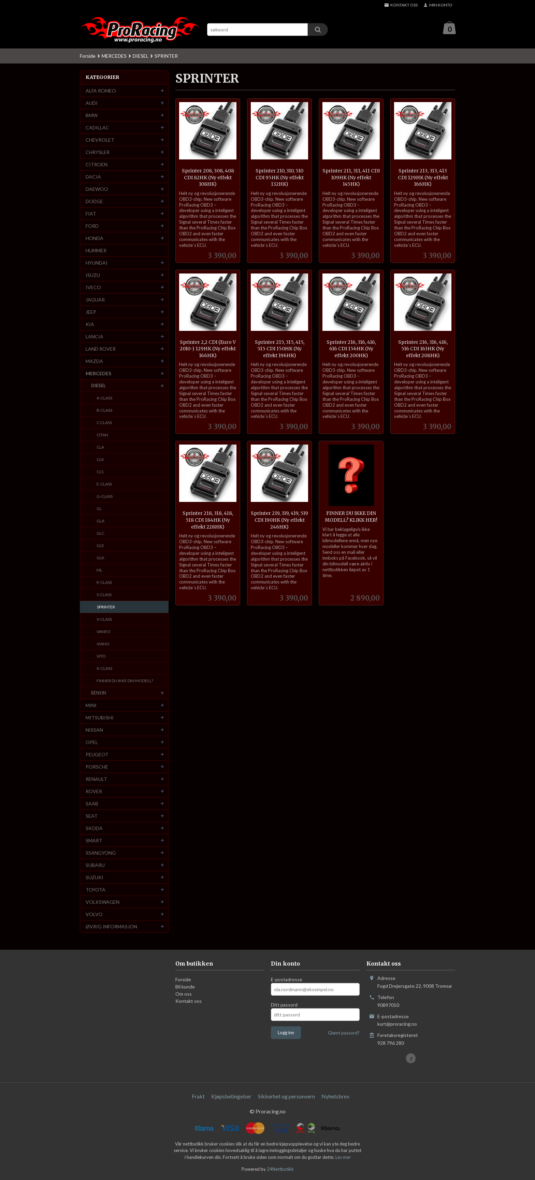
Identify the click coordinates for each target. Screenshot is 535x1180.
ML (99, 570)
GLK (100, 558)
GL (99, 508)
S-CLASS (104, 595)
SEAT (92, 816)
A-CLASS (104, 398)
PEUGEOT (97, 755)
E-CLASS (104, 484)
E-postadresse (286, 980)
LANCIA (94, 337)
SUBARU (95, 865)
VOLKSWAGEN (102, 902)
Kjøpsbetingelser (231, 1096)
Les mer (343, 1157)
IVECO (93, 288)
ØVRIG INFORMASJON (111, 927)
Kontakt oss (188, 1001)
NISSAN (94, 730)
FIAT (91, 214)
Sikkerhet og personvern (286, 1096)
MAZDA (94, 361)
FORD (92, 226)
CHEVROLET (100, 140)
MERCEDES (98, 374)
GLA (100, 521)
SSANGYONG (101, 853)
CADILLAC (97, 128)
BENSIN (98, 693)
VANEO (104, 631)
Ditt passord (284, 1005)
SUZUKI (94, 878)
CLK (100, 459)
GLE (100, 545)
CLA (100, 447)
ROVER (94, 792)
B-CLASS (104, 410)
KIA (90, 324)
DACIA (93, 177)
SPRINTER (106, 607)
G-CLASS (105, 496)
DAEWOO (97, 189)
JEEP (91, 312)
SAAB (92, 804)
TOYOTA (95, 890)
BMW (92, 115)
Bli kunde (185, 987)
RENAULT (96, 779)
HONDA (94, 238)
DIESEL (98, 386)
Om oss (183, 994)
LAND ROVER (101, 349)
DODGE (94, 202)
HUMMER (96, 251)
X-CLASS (104, 668)
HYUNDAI (96, 263)
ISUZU (93, 275)
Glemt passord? (344, 1033)
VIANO (103, 644)
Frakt (198, 1096)
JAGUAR (95, 300)
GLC (100, 533)
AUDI (92, 103)
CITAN (102, 435)
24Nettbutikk (280, 1169)
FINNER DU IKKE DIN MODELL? (125, 681)
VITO (101, 656)
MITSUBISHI (100, 718)
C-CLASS (104, 422)
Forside (88, 56)
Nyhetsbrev (335, 1096)
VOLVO (94, 914)
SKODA (94, 828)
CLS (100, 472)
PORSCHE (97, 767)
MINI (91, 705)
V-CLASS (104, 619)
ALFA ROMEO (101, 91)
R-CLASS (104, 582)
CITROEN (96, 165)
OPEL (92, 742)
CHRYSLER (98, 152)
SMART (94, 841)
